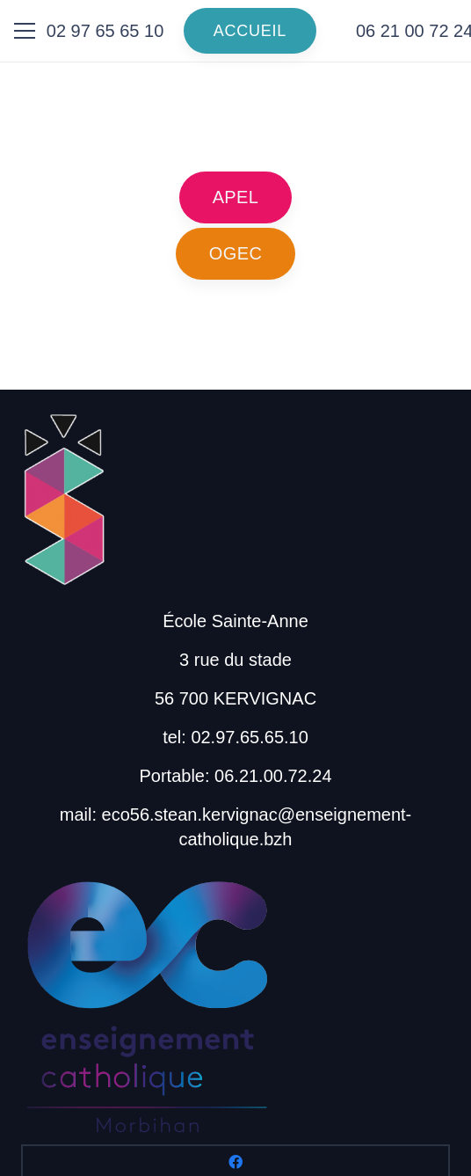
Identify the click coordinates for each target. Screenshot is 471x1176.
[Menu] (25, 31)
